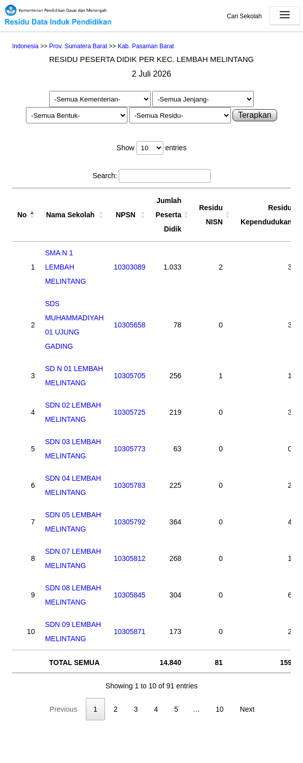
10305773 (129, 449)
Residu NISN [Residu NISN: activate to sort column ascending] (211, 215)
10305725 (129, 412)
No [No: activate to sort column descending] (22, 215)
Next (247, 709)
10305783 (129, 485)
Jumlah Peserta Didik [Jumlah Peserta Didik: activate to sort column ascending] (169, 214)
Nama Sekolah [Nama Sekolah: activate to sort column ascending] (70, 215)
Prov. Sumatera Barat (78, 46)
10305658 (129, 325)
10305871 (129, 631)
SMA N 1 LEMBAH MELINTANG (65, 267)
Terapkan (255, 115)
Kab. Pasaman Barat (146, 46)
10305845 (129, 595)
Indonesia (25, 46)
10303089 (129, 267)
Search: (151, 176)
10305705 (129, 376)
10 (220, 709)
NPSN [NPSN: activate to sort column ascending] (126, 215)
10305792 (129, 522)
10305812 (129, 558)
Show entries (152, 148)
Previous (63, 709)
